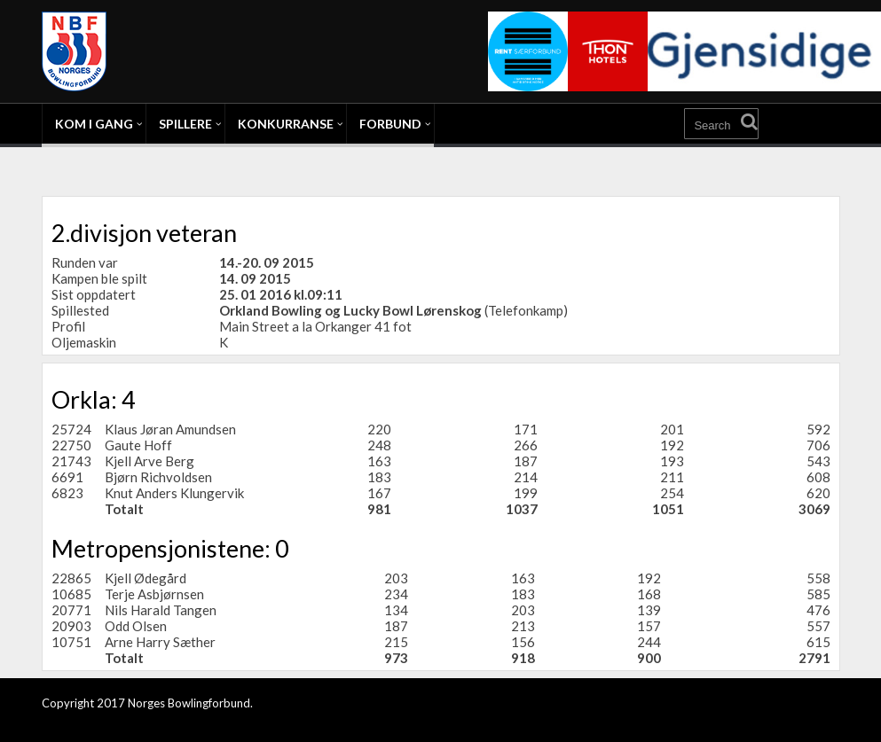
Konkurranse (286, 123)
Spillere (185, 123)
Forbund (390, 123)
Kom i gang (94, 123)
